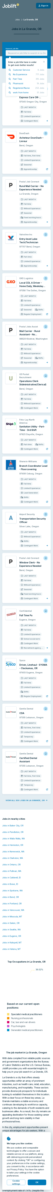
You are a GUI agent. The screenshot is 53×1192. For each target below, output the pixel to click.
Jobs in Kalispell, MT (12, 942)
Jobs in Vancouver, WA (13, 910)
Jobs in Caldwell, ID (11, 877)
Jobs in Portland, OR (12, 903)
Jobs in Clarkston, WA (12, 858)
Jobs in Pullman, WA (11, 871)
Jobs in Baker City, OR (12, 825)
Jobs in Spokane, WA (12, 890)
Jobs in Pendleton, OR (13, 832)
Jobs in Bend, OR (10, 897)
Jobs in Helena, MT (11, 949)
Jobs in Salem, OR (11, 923)
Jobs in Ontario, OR (11, 864)
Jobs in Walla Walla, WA (13, 838)
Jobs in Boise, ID (10, 884)
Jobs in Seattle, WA (11, 929)
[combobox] (26, 53)
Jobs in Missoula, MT (12, 916)
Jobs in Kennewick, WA (13, 851)
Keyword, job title (12, 49)
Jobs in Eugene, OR (11, 936)
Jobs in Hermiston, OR (12, 845)
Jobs (17, 19)
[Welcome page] (10, 5)
